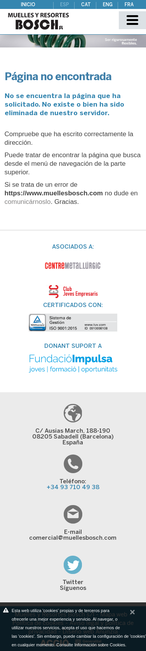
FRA (129, 5)
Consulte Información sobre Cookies (90, 644)
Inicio (28, 5)
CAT (86, 5)
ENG (108, 5)
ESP (64, 5)
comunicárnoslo (28, 201)
